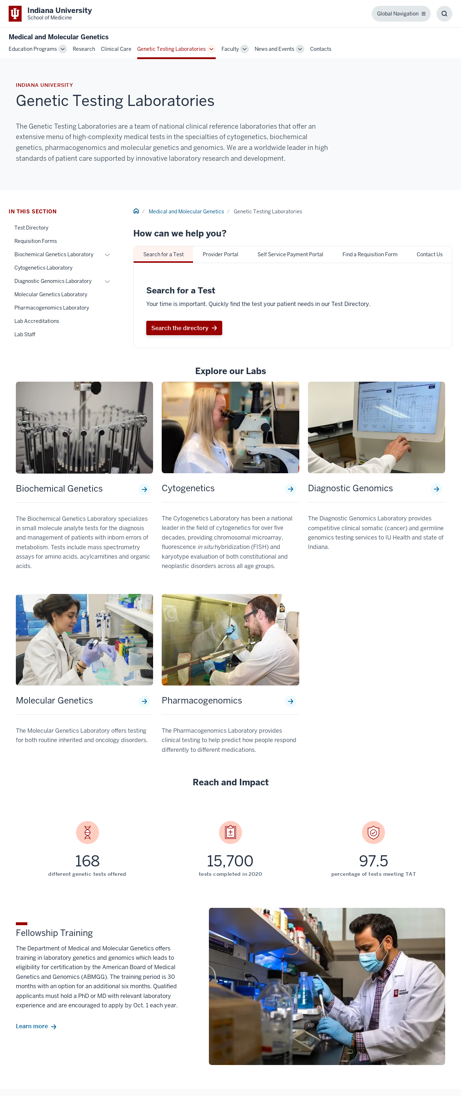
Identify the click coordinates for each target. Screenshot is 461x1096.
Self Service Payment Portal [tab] (290, 254)
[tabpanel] (293, 305)
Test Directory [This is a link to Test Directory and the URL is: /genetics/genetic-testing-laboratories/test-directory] (31, 228)
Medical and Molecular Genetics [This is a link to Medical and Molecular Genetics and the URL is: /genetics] (186, 211)
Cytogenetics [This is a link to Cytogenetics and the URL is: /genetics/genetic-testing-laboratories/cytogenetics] (188, 488)
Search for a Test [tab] (163, 254)
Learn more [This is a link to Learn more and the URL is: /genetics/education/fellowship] (32, 1026)
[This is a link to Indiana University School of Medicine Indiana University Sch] (50, 14)
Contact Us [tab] (430, 254)
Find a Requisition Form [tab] (370, 254)
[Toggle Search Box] (444, 14)
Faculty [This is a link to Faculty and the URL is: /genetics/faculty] (230, 49)
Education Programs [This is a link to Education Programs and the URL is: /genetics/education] (33, 49)
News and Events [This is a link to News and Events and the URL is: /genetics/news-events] (274, 49)
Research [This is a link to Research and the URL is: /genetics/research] (84, 49)
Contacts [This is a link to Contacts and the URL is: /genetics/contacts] (320, 49)
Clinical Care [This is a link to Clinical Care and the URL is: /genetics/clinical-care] (116, 49)
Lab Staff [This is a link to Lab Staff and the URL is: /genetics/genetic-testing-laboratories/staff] (24, 334)
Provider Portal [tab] (220, 254)
